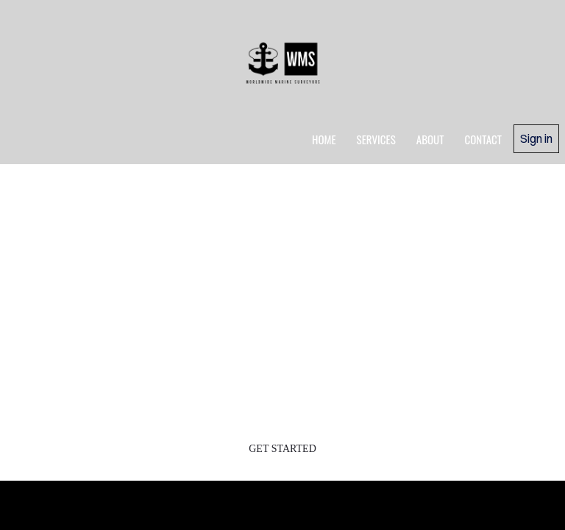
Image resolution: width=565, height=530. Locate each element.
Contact (483, 139)
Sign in (536, 138)
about (430, 139)
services (376, 139)
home (324, 139)
